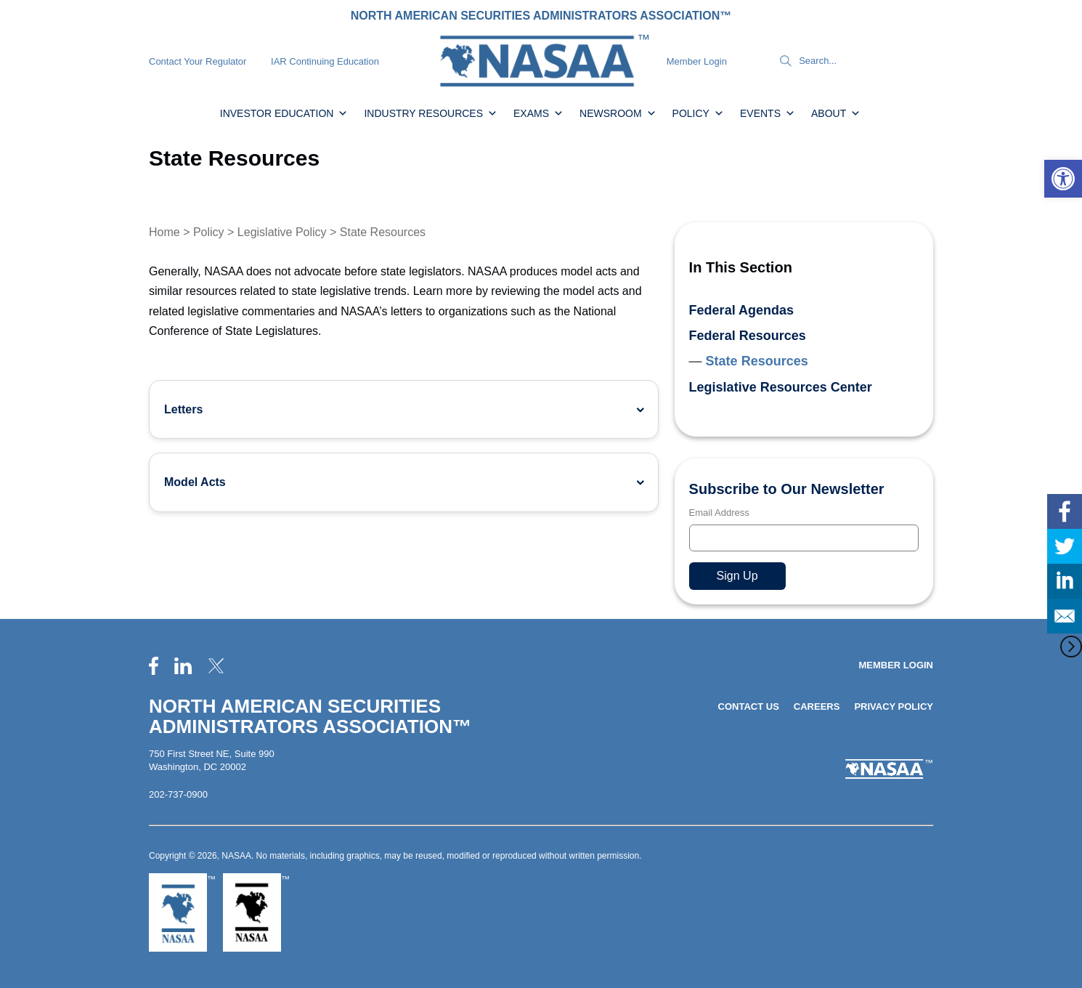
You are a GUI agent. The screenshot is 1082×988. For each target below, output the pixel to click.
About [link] (836, 113)
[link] (1063, 179)
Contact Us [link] (748, 706)
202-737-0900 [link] (178, 794)
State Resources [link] (757, 361)
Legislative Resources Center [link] (780, 387)
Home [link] (164, 232)
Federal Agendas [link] (741, 310)
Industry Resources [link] (430, 113)
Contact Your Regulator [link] (197, 61)
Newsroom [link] (617, 113)
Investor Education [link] (284, 113)
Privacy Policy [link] (893, 706)
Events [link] (767, 113)
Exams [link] (538, 113)
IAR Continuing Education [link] (325, 61)
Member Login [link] (697, 61)
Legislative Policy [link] (282, 232)
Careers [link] (817, 706)
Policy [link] (698, 113)
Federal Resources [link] (747, 335)
